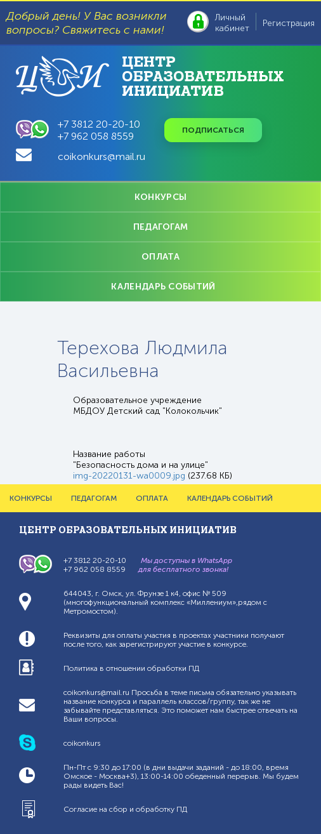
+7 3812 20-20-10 (99, 124)
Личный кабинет (232, 23)
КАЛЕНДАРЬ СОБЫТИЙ (163, 286)
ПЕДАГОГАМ (160, 227)
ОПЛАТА (160, 256)
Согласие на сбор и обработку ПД (125, 809)
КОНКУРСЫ (160, 197)
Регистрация (289, 23)
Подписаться (213, 130)
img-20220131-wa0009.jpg (129, 475)
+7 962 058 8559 (96, 136)
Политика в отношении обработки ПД (131, 668)
